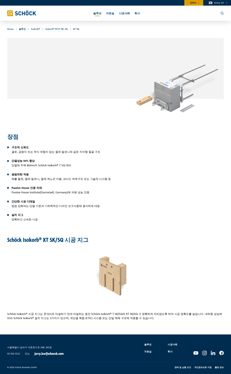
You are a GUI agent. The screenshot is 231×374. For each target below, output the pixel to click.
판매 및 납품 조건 (183, 367)
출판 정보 (219, 367)
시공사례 (172, 344)
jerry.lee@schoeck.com (49, 353)
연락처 (193, 2)
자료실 (147, 351)
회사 (170, 351)
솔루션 (147, 344)
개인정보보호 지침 (203, 367)
